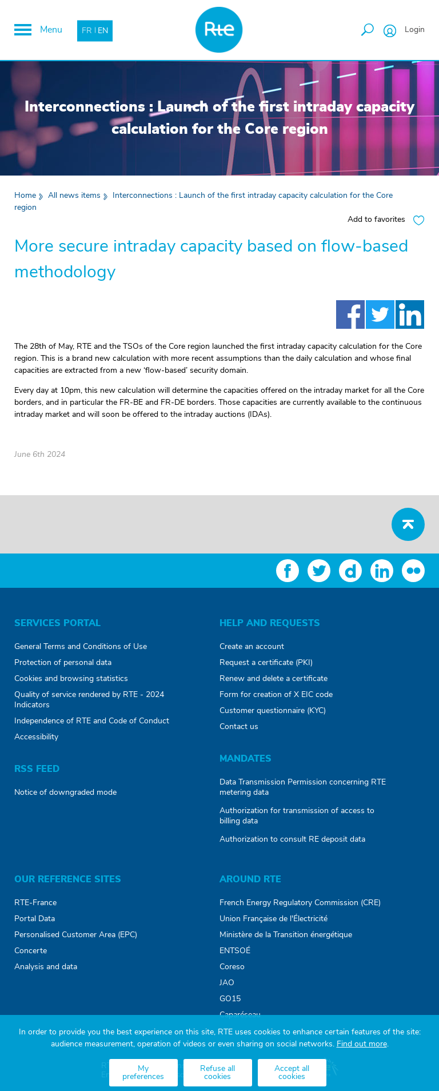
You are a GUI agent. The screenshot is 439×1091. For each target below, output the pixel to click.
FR (87, 30)
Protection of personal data (62, 663)
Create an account (252, 647)
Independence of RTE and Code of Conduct (91, 721)
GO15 (230, 999)
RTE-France (35, 903)
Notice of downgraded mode (65, 793)
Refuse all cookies (217, 1073)
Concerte (30, 951)
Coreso (232, 967)
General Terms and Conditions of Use (80, 647)
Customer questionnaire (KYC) (273, 711)
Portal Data (34, 919)
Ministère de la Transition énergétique (286, 935)
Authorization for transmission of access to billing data (297, 816)
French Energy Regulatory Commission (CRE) (300, 903)
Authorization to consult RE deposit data (292, 839)
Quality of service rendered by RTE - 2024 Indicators (89, 700)
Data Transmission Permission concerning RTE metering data (303, 787)
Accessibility (36, 737)
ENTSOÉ (235, 951)
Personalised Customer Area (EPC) (75, 935)
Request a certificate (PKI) (266, 663)
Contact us (239, 727)
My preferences (143, 1073)
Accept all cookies (291, 1073)
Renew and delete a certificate (274, 679)
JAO (227, 983)
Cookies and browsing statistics (71, 679)
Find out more (362, 1044)
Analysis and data (45, 967)
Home (25, 196)
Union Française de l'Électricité (274, 919)
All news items (74, 196)
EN (103, 30)
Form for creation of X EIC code (276, 695)
